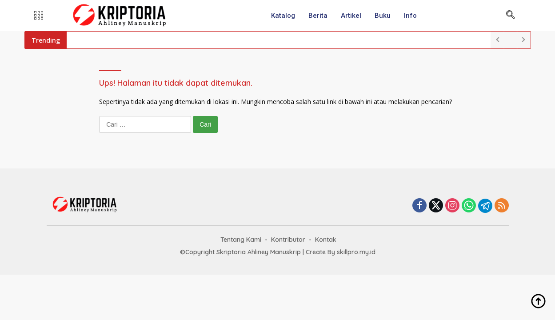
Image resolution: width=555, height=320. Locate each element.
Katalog (283, 16)
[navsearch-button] (510, 15)
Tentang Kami (240, 240)
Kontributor (288, 240)
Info (410, 16)
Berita (317, 16)
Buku (383, 16)
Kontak (325, 240)
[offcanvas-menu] (38, 15)
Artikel (351, 16)
